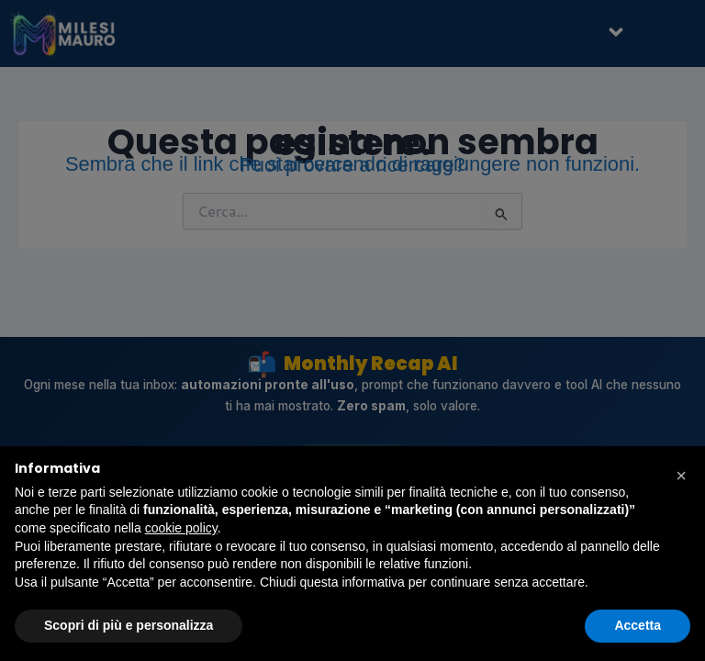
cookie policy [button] (181, 528)
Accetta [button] (637, 625)
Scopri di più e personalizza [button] (128, 625)
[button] (681, 475)
